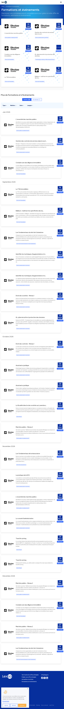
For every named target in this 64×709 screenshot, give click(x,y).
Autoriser (22, 705)
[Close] (28, 688)
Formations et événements (12, 6)
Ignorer (6, 705)
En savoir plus (6, 701)
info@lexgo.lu (44, 675)
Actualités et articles (27, 679)
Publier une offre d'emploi (29, 677)
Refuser (14, 705)
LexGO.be (51, 705)
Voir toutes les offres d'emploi (30, 675)
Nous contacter (44, 705)
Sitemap (38, 705)
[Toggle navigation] (61, 2)
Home (2, 6)
